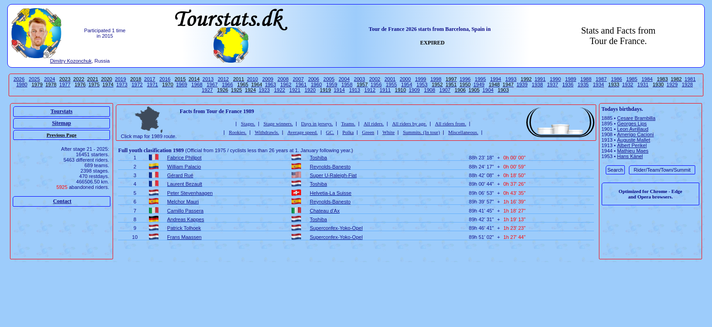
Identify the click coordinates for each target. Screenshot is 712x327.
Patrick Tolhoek (184, 228)
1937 (552, 84)
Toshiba (318, 157)
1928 (687, 84)
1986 (616, 79)
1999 (420, 79)
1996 (465, 79)
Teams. (348, 123)
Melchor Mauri (183, 201)
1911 (385, 90)
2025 (34, 79)
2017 (149, 79)
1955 (391, 84)
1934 (598, 84)
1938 (537, 84)
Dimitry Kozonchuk (71, 61)
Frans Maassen (184, 237)
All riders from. (450, 123)
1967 (212, 84)
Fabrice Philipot (184, 157)
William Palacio (184, 166)
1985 (631, 79)
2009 (267, 79)
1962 (285, 84)
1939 (521, 84)
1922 (279, 90)
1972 (137, 84)
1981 (690, 79)
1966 (227, 84)
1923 (264, 90)
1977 (64, 84)
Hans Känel (630, 156)
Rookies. (238, 132)
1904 (487, 90)
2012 (223, 79)
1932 (627, 84)
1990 (555, 79)
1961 (301, 84)
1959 (331, 84)
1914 (339, 90)
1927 (207, 90)
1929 (672, 84)
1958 (346, 84)
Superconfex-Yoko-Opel (336, 228)
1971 (152, 84)
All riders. (374, 123)
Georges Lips (632, 123)
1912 (369, 90)
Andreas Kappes (185, 219)
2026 (19, 79)
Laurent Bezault (184, 184)
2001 (390, 79)
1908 (429, 90)
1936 (567, 84)
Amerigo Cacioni (635, 134)
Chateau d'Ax (325, 210)
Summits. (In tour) (421, 132)
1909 (414, 90)
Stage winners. (278, 123)
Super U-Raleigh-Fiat (333, 175)
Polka (348, 132)
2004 (344, 79)
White (388, 132)
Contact (62, 201)
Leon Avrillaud (632, 129)
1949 (479, 84)
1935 (583, 84)
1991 (539, 79)
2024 (49, 79)
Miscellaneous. (463, 132)
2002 (374, 79)
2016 (164, 79)
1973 (121, 84)
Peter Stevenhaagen (190, 193)
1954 (406, 84)
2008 (282, 79)
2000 (405, 79)
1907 (445, 90)
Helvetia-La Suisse (330, 193)
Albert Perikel (632, 145)
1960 (316, 84)
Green (368, 132)
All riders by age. (409, 123)
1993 (510, 79)
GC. (330, 132)
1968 (196, 84)
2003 (359, 79)
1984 (647, 79)
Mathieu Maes (632, 151)
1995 (480, 79)
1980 (21, 84)
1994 (495, 79)
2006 (313, 79)
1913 (354, 90)
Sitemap (61, 123)
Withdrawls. (267, 132)
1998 (435, 79)
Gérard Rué (180, 175)
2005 (328, 79)
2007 (298, 79)
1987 (601, 79)
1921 (294, 90)
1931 (643, 84)
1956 (376, 84)
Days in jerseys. (317, 123)
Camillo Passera (185, 210)
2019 (120, 79)
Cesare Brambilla (636, 118)
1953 (421, 84)
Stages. (248, 123)
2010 (252, 79)
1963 (270, 84)
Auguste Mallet (633, 140)
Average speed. (302, 132)
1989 (570, 79)
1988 (585, 79)
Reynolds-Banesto (330, 166)
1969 (181, 84)
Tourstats (61, 111)
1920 (310, 90)
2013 (208, 79)
